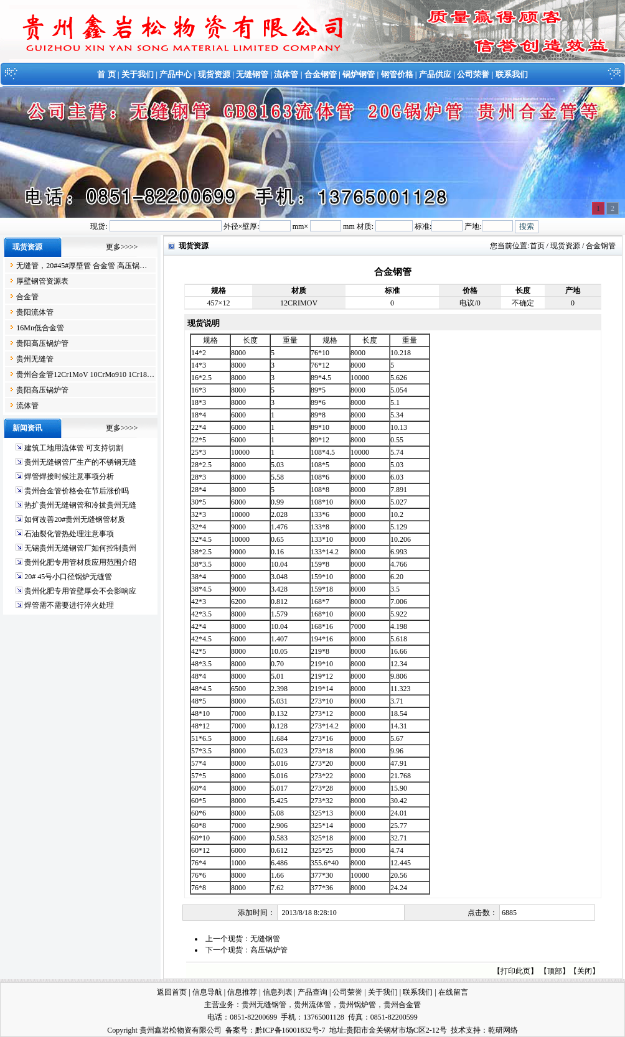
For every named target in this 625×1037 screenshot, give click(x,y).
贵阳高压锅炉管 (42, 343)
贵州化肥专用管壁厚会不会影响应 (80, 591)
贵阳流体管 (35, 312)
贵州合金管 (402, 1004)
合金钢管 (320, 74)
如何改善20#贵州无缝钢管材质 (74, 519)
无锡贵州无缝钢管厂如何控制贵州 (80, 548)
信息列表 (278, 992)
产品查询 (312, 992)
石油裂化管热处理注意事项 (69, 533)
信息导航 (207, 992)
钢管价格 (397, 74)
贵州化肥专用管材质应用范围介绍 (80, 562)
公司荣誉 (473, 74)
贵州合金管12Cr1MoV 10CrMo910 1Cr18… (85, 374)
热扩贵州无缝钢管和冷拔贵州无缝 (80, 505)
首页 (537, 245)
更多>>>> (122, 247)
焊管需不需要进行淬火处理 (69, 605)
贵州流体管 (312, 1004)
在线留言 (453, 992)
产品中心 (175, 74)
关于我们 (137, 74)
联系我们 (512, 74)
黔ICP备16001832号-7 (290, 1030)
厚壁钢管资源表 (42, 281)
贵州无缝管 (35, 359)
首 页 (106, 74)
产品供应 (435, 74)
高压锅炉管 (269, 950)
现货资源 (214, 74)
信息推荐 (242, 992)
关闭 (584, 971)
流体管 (286, 74)
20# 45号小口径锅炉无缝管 (68, 576)
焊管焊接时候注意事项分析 (69, 476)
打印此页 (515, 971)
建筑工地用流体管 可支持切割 (73, 448)
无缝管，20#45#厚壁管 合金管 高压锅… (81, 265)
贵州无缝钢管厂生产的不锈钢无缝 (80, 462)
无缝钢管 (252, 74)
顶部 (554, 971)
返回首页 (172, 992)
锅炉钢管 (358, 74)
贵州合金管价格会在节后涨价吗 (76, 490)
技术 (458, 1030)
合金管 (27, 296)
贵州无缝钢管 (264, 1004)
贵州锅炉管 (357, 1004)
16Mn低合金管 (40, 327)
